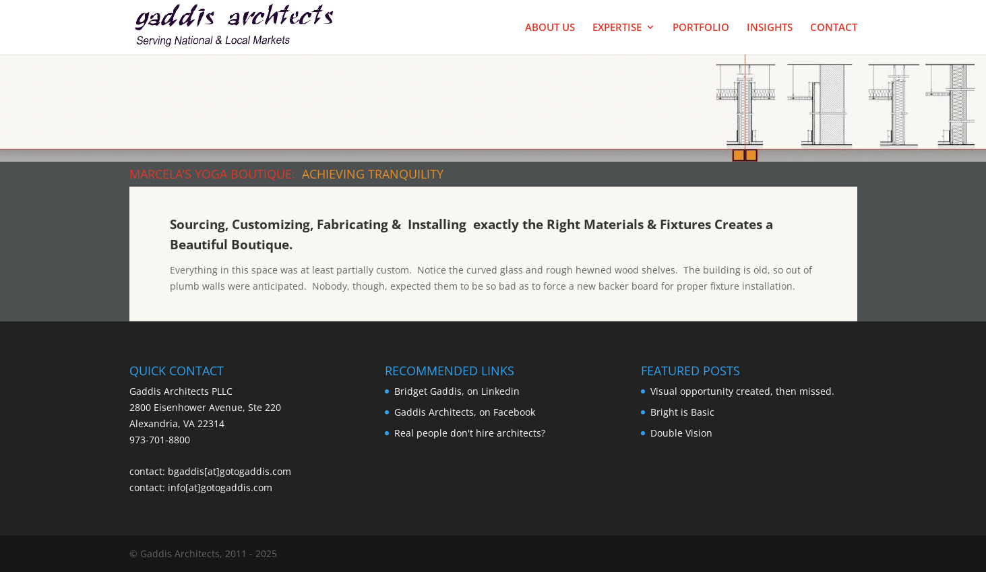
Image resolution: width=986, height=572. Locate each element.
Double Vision (681, 432)
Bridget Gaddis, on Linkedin (457, 391)
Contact (833, 28)
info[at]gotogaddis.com (220, 487)
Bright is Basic (682, 412)
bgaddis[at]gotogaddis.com (229, 471)
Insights (770, 28)
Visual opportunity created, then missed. (742, 391)
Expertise (617, 28)
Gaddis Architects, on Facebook (464, 412)
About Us (550, 28)
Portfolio (701, 28)
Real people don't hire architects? (469, 432)
